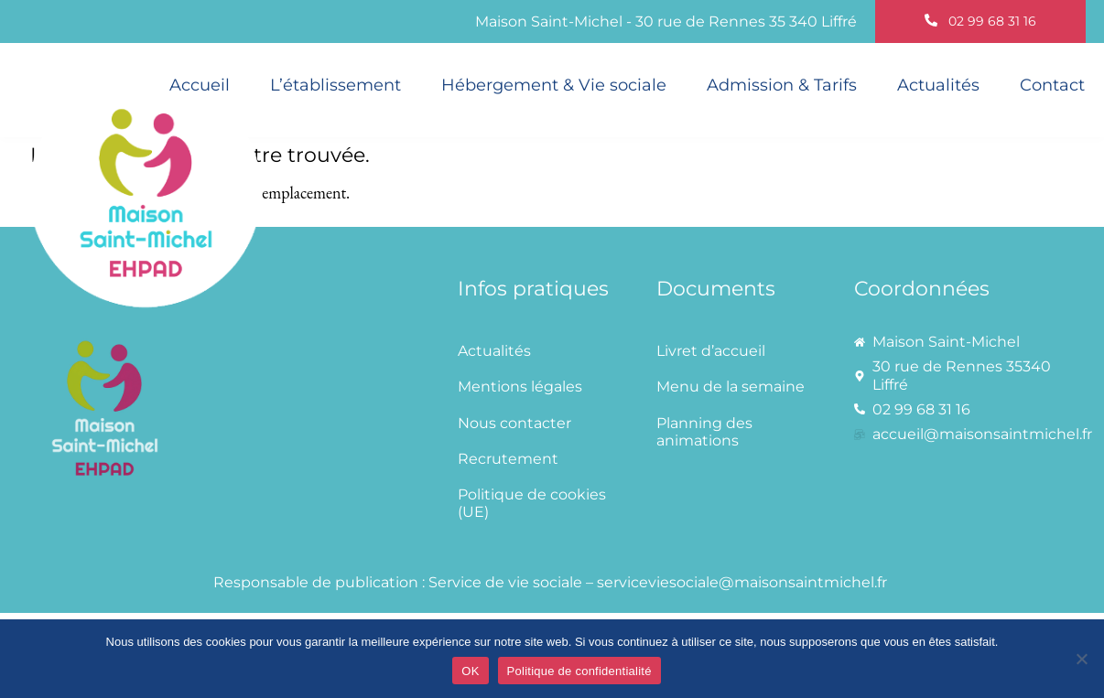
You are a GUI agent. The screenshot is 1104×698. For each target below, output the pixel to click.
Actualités (938, 85)
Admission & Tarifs (782, 85)
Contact (1052, 85)
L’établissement (335, 85)
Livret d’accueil (710, 351)
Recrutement (508, 458)
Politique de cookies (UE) (532, 503)
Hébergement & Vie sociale (553, 85)
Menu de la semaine (730, 386)
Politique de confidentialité (579, 671)
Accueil (199, 85)
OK (470, 671)
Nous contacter (514, 423)
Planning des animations (704, 431)
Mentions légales (520, 386)
